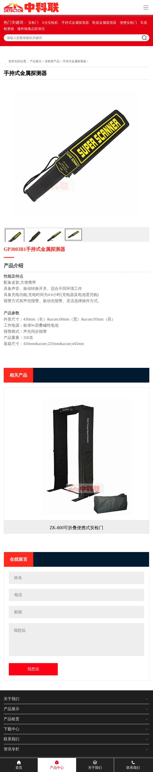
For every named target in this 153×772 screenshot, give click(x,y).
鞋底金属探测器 (104, 23)
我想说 (33, 669)
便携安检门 (128, 23)
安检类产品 (52, 61)
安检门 (33, 23)
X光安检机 (50, 23)
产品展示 (36, 61)
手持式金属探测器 (75, 23)
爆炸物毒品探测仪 (31, 29)
